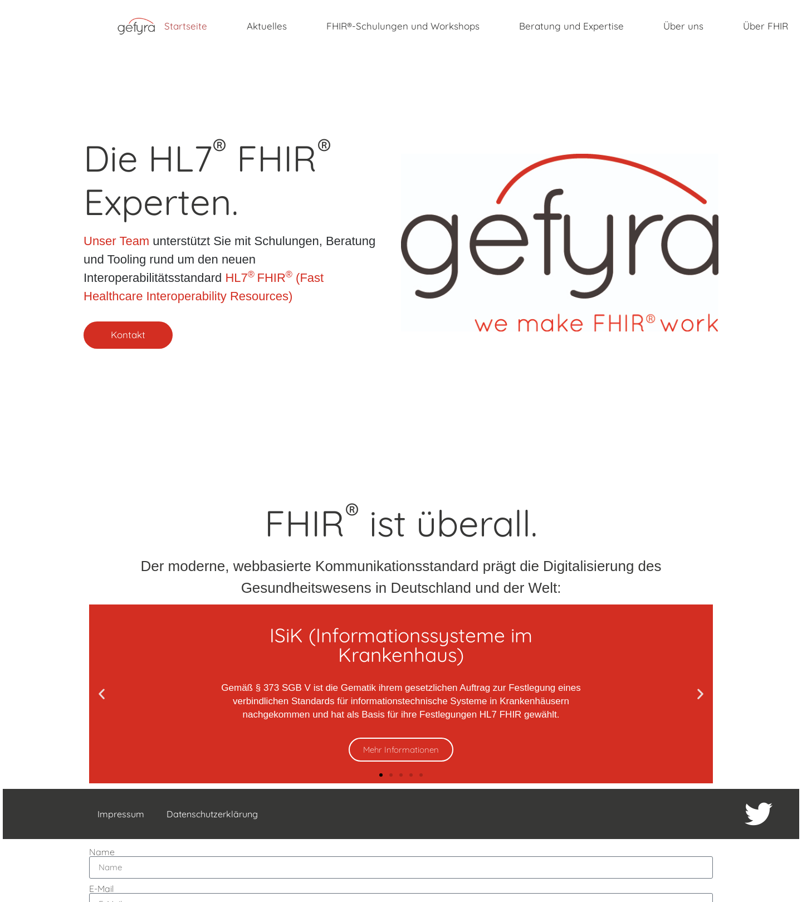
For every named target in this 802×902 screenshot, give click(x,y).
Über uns (683, 26)
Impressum (118, 814)
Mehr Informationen (401, 749)
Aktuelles (267, 26)
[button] (102, 694)
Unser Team (116, 240)
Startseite (185, 26)
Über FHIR (765, 26)
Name (102, 849)
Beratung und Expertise (571, 26)
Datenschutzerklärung (210, 814)
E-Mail (101, 885)
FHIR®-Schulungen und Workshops (403, 26)
